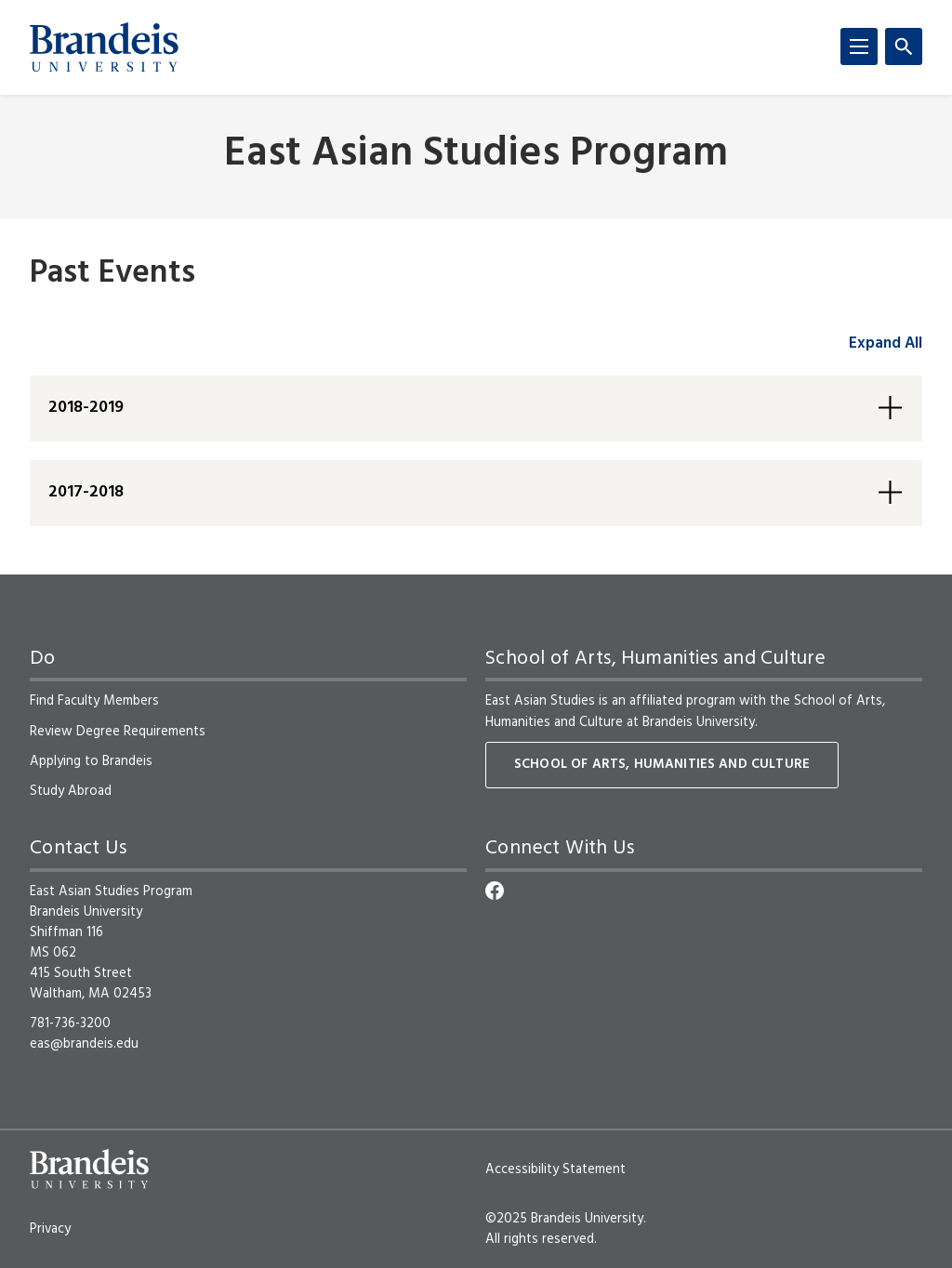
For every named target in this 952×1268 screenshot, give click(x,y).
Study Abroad (71, 791)
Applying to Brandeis (91, 761)
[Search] (903, 46)
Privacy (50, 1229)
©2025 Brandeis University (564, 1219)
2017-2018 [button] (86, 492)
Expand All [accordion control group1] (885, 343)
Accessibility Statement (555, 1169)
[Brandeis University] (104, 47)
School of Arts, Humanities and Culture (662, 764)
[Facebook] (494, 890)
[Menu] (859, 46)
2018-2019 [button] (86, 407)
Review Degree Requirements (117, 731)
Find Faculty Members (94, 701)
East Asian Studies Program (476, 155)
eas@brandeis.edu (84, 1044)
